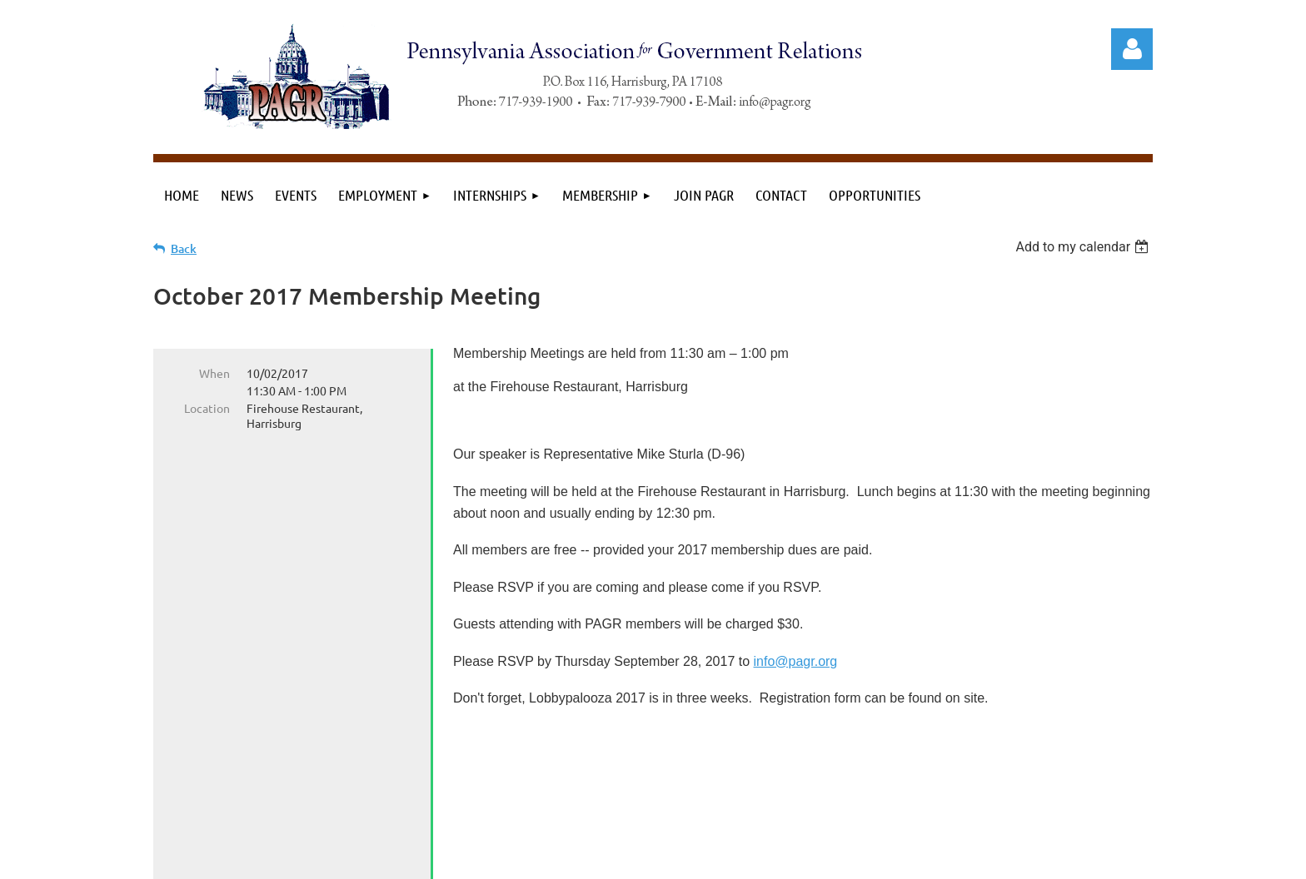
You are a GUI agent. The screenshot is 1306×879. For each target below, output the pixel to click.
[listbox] (1084, 246)
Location (207, 407)
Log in (1132, 49)
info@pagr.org (796, 661)
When (214, 372)
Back (184, 248)
